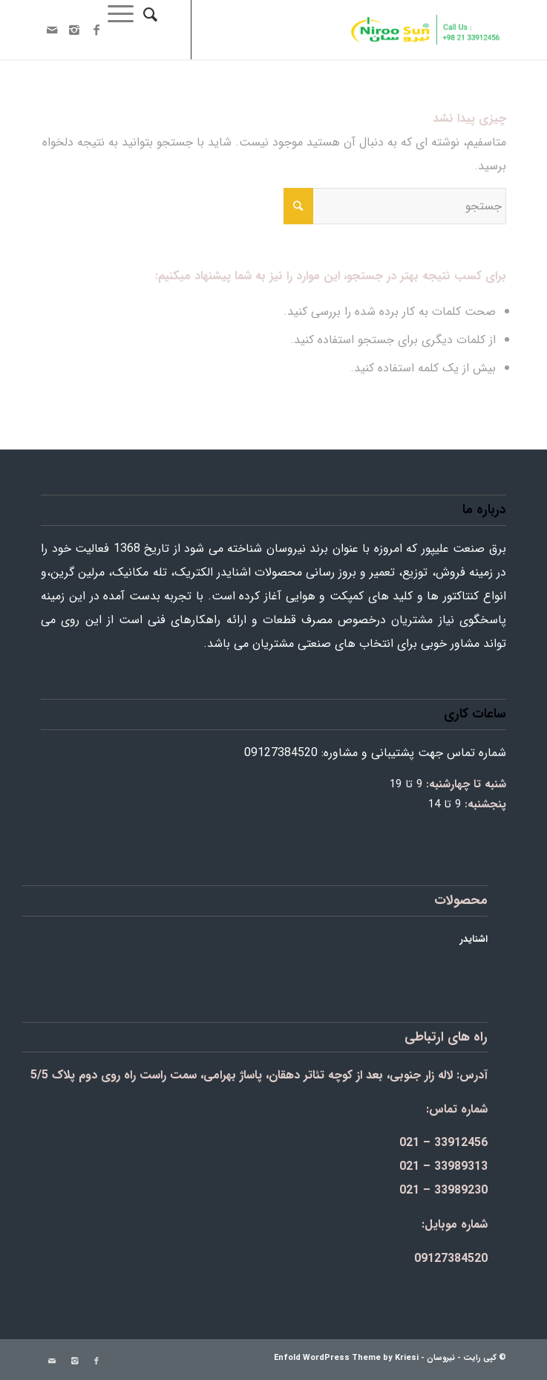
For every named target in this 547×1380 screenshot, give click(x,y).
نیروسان (441, 1358)
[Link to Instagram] (74, 30)
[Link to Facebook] (96, 30)
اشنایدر (474, 939)
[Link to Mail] (52, 30)
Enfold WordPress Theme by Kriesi (346, 1358)
